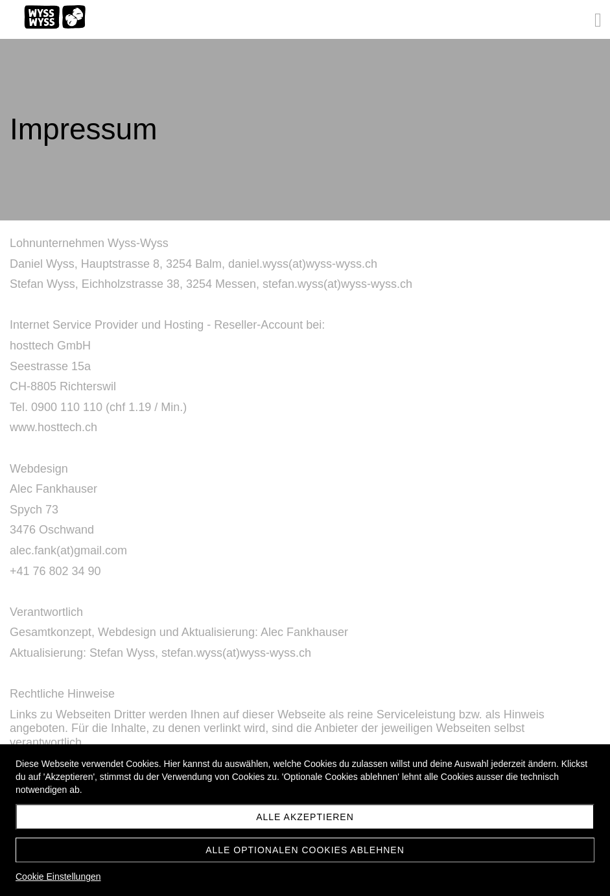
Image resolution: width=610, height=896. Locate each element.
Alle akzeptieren (305, 817)
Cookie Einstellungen (58, 876)
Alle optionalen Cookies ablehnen (305, 850)
